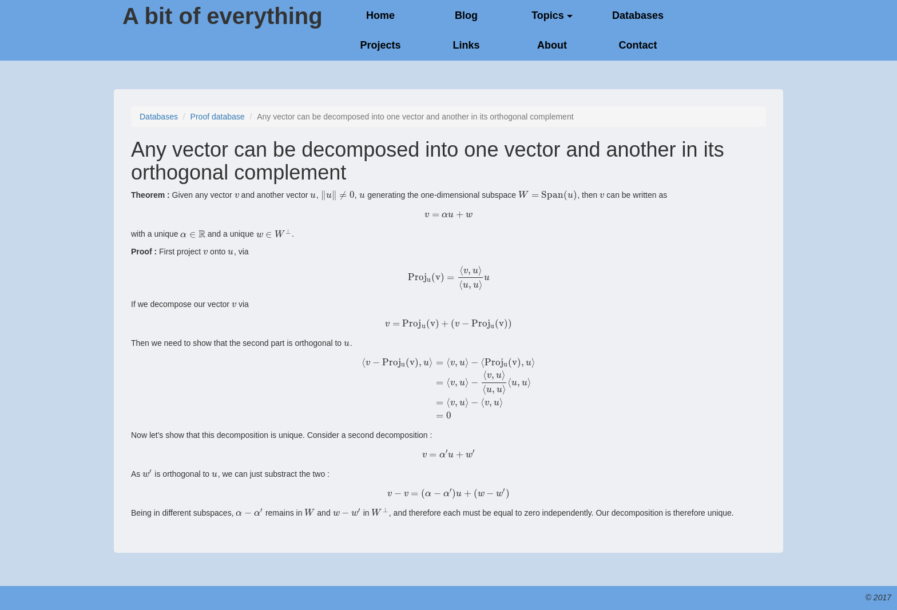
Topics (552, 15)
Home (380, 15)
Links (466, 45)
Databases (638, 15)
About (552, 45)
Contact (638, 45)
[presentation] (237, 195)
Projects (380, 45)
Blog (466, 15)
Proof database (217, 116)
